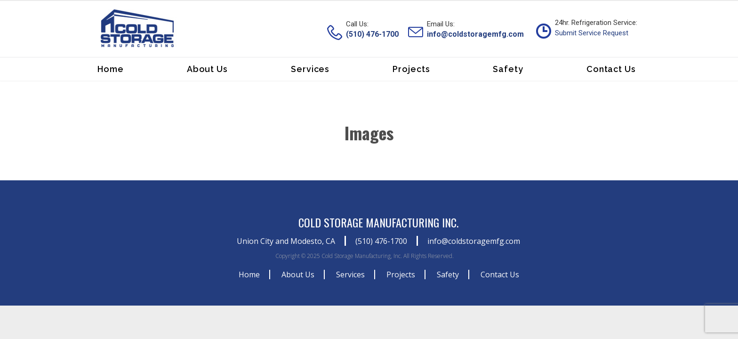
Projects (400, 274)
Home (249, 274)
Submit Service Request (591, 33)
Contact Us (500, 274)
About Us (297, 274)
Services (350, 274)
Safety (448, 274)
